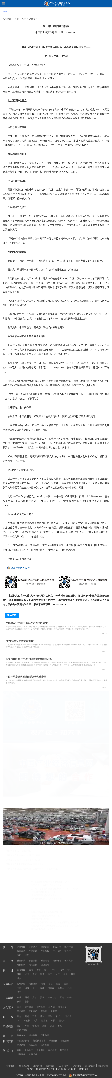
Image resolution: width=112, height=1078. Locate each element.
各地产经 (21, 980)
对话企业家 (22, 1027)
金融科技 (29, 1047)
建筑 (42, 971)
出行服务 (21, 1051)
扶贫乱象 (45, 1041)
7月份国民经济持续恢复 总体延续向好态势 (50, 883)
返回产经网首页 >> (21, 568)
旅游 (31, 967)
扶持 (69, 994)
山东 (50, 980)
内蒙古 (51, 985)
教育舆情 (33, 957)
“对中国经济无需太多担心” (20, 639)
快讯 (19, 952)
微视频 (35, 1023)
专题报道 (33, 1051)
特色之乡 (33, 980)
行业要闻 (21, 967)
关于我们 (11, 1064)
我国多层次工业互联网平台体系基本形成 (25, 865)
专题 (60, 1023)
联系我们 (50, 1064)
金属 (65, 971)
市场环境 (57, 944)
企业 (19, 994)
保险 (50, 1013)
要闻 (19, 1004)
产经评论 (33, 948)
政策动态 (21, 948)
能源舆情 (57, 957)
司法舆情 (33, 961)
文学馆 (54, 1008)
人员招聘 (63, 1064)
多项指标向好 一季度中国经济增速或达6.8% (29, 657)
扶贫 (27, 952)
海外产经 (68, 948)
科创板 (27, 1017)
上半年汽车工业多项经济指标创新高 (22, 847)
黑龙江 (61, 985)
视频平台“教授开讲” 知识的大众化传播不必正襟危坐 (55, 923)
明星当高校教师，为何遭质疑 (44, 930)
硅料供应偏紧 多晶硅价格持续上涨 (46, 913)
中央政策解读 (23, 1037)
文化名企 (62, 1004)
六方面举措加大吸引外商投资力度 (46, 900)
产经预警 (57, 948)
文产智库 (41, 1004)
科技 (53, 1017)
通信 (34, 971)
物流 (27, 971)
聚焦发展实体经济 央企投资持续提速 (23, 861)
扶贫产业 (21, 1041)
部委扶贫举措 (39, 1037)
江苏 (58, 980)
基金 (42, 1013)
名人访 (51, 1004)
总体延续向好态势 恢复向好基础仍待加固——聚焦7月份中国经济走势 (56, 890)
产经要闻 (33, 19)
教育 (39, 967)
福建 (42, 985)
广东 (69, 985)
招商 (43, 980)
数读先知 (21, 1032)
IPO (18, 1017)
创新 (19, 998)
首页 (17, 19)
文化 (54, 967)
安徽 (66, 980)
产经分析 (45, 948)
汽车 (36, 1017)
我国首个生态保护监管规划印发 (45, 916)
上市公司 (67, 1013)
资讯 (19, 1023)
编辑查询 (103, 1064)
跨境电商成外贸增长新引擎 (43, 893)
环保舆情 (21, 961)
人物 (34, 994)
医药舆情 (68, 957)
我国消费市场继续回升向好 (18, 852)
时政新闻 (45, 944)
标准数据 (33, 1032)
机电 (73, 971)
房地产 (62, 1017)
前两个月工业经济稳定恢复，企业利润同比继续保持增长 (32, 870)
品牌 (27, 998)
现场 (44, 1023)
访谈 (52, 1023)
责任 (42, 994)
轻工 (50, 971)
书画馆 (44, 1008)
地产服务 (64, 1047)
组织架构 (24, 1064)
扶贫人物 (33, 1041)
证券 (34, 1013)
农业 (46, 967)
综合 (19, 975)
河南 (19, 985)
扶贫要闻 (53, 1037)
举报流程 (83, 1067)
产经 (27, 1023)
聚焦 (19, 1013)
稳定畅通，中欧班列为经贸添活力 (46, 886)
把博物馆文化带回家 (40, 920)
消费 (62, 967)
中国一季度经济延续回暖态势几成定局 (26, 675)
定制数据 (45, 1032)
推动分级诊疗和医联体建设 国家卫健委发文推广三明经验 (56, 927)
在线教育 (52, 1047)
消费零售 (40, 1047)
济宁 (19, 989)
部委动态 (33, 944)
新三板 (44, 1017)
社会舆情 (21, 957)
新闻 (24, 19)
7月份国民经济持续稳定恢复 (44, 896)
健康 (19, 971)
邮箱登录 (90, 1064)
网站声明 (37, 1064)
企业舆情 (45, 961)
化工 (58, 971)
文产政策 (29, 1004)
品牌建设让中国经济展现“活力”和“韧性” (27, 621)
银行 (58, 1013)
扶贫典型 (65, 1037)
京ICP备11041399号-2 (56, 1074)
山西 (27, 985)
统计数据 (68, 944)
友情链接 (76, 1064)
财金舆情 (45, 957)
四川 (34, 985)
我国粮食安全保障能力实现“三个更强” (23, 856)
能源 (69, 967)
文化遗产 (33, 1008)
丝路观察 (21, 1008)
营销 (62, 994)
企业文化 (52, 994)
